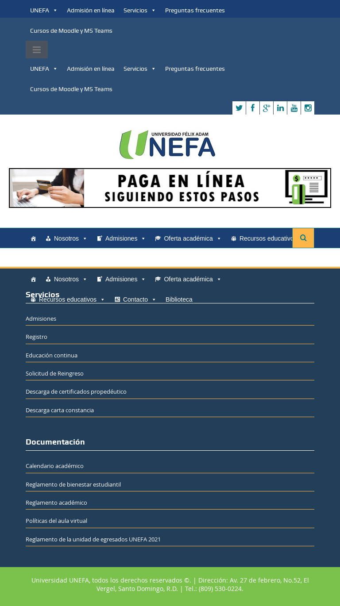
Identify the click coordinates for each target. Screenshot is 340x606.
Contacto (56, 258)
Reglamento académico (56, 502)
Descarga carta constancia (60, 410)
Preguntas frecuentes (195, 10)
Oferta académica (193, 238)
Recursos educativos (273, 238)
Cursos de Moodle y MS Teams (71, 30)
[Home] (33, 238)
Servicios (140, 10)
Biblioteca (94, 258)
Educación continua (51, 355)
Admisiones (125, 238)
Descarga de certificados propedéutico (76, 391)
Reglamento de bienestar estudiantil (73, 484)
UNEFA (44, 10)
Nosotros (71, 238)
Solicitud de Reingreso (55, 373)
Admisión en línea (91, 10)
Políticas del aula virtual (56, 521)
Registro (36, 337)
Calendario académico (55, 466)
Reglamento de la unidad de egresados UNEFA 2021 (93, 539)
